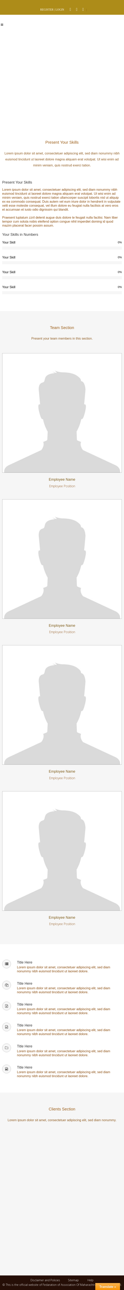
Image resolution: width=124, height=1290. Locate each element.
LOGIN (59, 9)
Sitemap (73, 1280)
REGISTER (46, 9)
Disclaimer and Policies (46, 1280)
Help (90, 1280)
